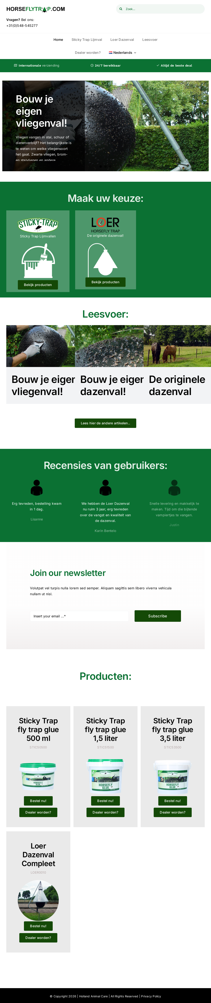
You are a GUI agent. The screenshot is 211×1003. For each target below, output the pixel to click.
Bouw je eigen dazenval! (113, 385)
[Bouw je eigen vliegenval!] (105, 126)
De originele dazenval (177, 385)
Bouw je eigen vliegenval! (41, 111)
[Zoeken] (121, 9)
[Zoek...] (160, 9)
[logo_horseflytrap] (35, 7)
